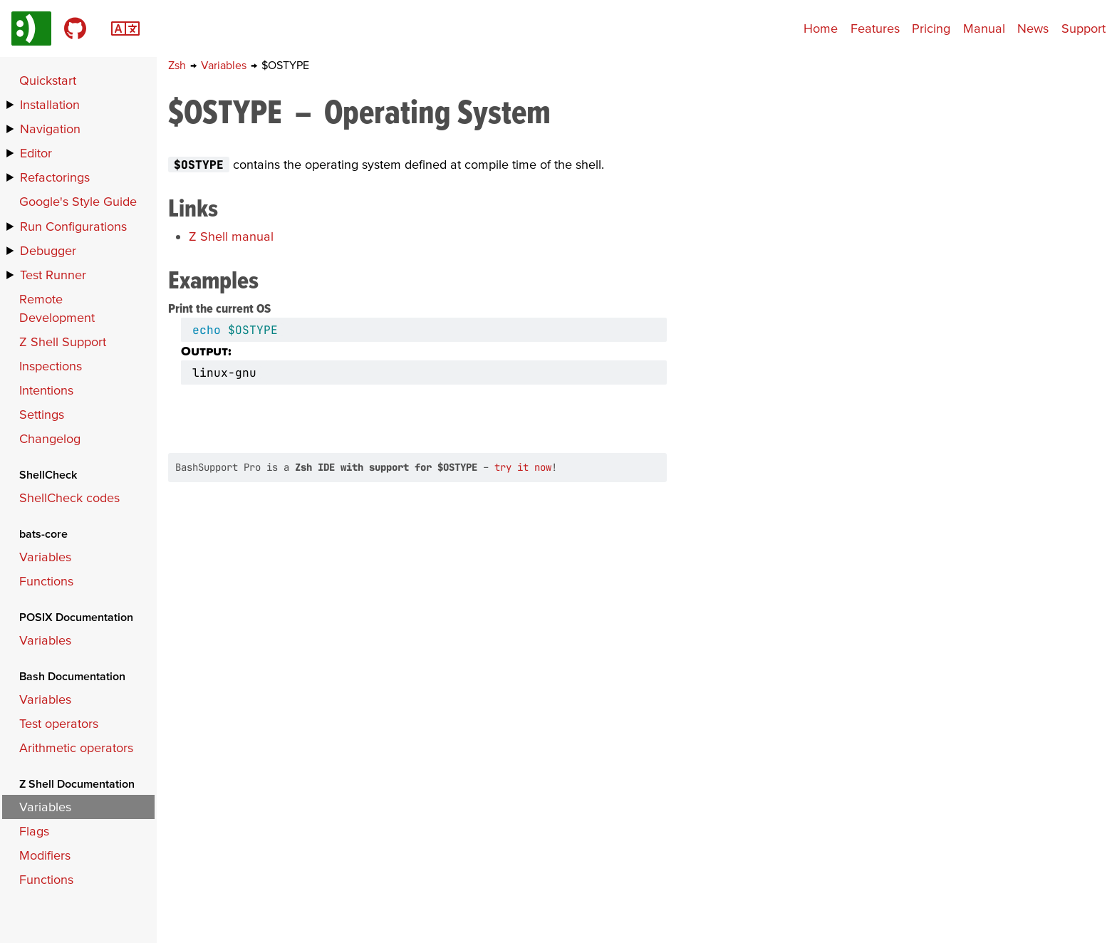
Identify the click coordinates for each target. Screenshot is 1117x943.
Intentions (46, 389)
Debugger (48, 250)
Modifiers (45, 855)
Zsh (178, 64)
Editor (36, 152)
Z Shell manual (231, 236)
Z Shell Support (62, 341)
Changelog (49, 438)
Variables (225, 64)
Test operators (58, 723)
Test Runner (53, 274)
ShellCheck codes (69, 497)
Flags (34, 830)
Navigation (50, 128)
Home (821, 28)
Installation (50, 104)
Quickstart (47, 80)
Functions (46, 580)
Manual (984, 28)
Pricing (931, 28)
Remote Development (57, 308)
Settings (41, 414)
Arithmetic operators (76, 747)
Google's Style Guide (78, 201)
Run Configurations (73, 226)
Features (875, 28)
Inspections (50, 365)
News (1033, 28)
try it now (522, 467)
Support (1083, 28)
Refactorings (55, 177)
